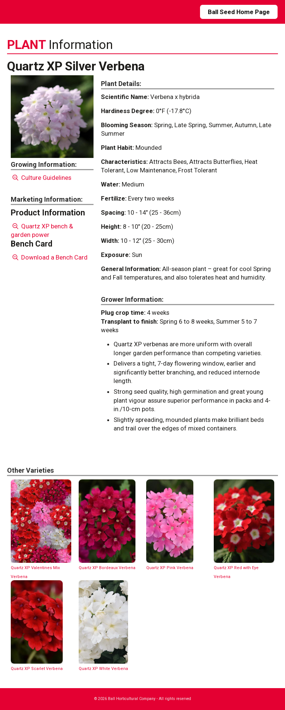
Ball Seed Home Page (239, 12)
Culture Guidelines (41, 177)
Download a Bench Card (49, 257)
